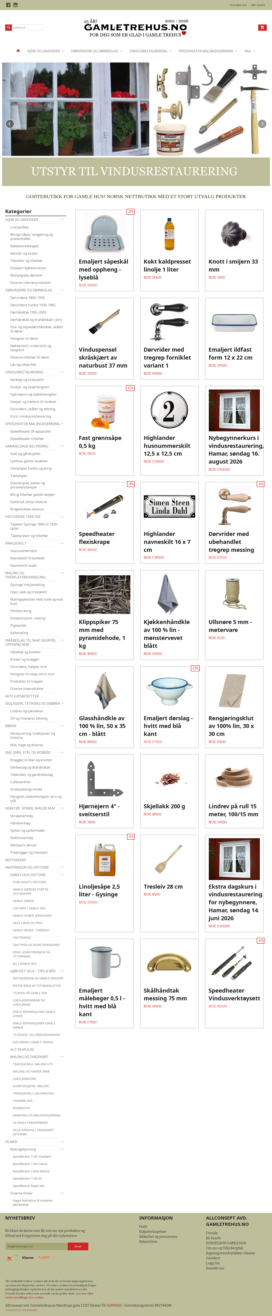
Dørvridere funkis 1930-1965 (32, 305)
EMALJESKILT (16, 543)
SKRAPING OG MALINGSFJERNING (37, 1115)
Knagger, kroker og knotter (31, 760)
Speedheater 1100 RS (27, 1178)
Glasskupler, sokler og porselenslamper (27, 485)
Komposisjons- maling (27, 618)
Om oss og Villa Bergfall (224, 1248)
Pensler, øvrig (20, 611)
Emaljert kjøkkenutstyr (28, 268)
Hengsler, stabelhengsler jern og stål (36, 798)
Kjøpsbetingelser (153, 1232)
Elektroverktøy (21, 837)
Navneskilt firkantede (27, 558)
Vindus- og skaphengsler (29, 387)
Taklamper (18, 475)
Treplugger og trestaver (29, 852)
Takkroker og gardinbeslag (31, 774)
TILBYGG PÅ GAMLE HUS (30, 993)
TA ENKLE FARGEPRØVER (30, 1123)
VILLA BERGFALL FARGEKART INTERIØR (33, 1132)
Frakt (143, 1227)
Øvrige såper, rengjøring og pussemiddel (31, 236)
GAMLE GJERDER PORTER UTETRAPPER (30, 891)
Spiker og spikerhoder (27, 830)
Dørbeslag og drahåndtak (30, 767)
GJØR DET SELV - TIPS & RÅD (33, 971)
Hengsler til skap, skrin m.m (32, 674)
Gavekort (213, 1258)
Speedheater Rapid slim (29, 1186)
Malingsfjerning (23, 1149)
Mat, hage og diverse (26, 745)
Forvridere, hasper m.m (28, 666)
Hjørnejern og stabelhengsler (33, 394)
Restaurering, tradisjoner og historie (32, 735)
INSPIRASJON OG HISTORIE (27, 867)
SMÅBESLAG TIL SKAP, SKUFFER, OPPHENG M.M (30, 642)
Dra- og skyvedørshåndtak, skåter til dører (36, 329)
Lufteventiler (20, 782)
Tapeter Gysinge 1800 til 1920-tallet (34, 526)
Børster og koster (24, 253)
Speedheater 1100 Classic (30, 1164)
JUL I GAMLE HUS (24, 964)
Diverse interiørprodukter (30, 282)
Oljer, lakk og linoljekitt (28, 592)
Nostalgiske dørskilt (26, 275)
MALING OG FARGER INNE (31, 1071)
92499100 (114, 1305)
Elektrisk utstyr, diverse (28, 502)
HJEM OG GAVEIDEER (43, 51)
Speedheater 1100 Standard (32, 1156)
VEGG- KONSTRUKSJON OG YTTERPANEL (31, 954)
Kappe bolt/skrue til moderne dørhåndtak (33, 1202)
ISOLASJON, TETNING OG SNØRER (32, 703)
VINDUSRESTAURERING (148, 51)
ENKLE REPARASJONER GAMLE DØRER (34, 1025)
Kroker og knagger (24, 659)
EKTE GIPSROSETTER (22, 696)
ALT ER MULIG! (22, 1049)
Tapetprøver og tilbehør (29, 535)
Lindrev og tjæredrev (26, 711)
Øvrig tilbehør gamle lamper (32, 494)
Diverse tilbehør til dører (30, 357)
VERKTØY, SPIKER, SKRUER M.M (30, 808)
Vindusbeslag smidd (26, 789)
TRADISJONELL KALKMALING (33, 1093)
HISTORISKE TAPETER (22, 516)
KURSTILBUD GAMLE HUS (226, 1243)
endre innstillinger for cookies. (25, 1297)
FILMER (11, 1141)
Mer (248, 51)
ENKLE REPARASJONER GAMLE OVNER (34, 1014)
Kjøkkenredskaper (24, 246)
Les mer (81, 1293)
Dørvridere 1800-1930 (27, 297)
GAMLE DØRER (23, 901)
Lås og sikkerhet (23, 364)
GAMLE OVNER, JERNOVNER (32, 915)
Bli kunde (213, 1238)
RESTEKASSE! (15, 860)
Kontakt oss (215, 1268)
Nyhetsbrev (148, 1242)
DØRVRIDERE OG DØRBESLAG (94, 51)
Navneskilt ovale (23, 565)
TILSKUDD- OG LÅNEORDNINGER (36, 1035)
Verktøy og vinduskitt (27, 379)
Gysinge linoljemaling (27, 584)
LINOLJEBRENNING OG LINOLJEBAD (29, 1002)
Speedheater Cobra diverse (31, 1171)
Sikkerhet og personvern (158, 1237)
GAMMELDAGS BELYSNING (26, 446)
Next (266, 123)
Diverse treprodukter (27, 688)
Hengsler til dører (24, 338)
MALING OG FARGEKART (29, 1057)
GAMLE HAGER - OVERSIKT (31, 930)
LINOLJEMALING (24, 1079)
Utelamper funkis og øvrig (30, 468)
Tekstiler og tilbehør (26, 260)
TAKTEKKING (22, 937)
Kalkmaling (19, 632)
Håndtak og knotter (25, 652)
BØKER (10, 726)
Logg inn (213, 1263)
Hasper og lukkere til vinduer (33, 401)
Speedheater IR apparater (30, 431)
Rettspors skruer (23, 845)
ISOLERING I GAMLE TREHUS (33, 1042)
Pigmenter (18, 625)
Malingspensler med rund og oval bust (36, 601)
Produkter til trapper (26, 681)
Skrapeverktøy (21, 816)
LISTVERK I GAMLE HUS (29, 908)
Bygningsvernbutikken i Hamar (230, 1253)
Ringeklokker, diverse (27, 509)
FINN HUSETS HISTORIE (29, 882)
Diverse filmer (21, 1193)
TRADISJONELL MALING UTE (33, 1064)
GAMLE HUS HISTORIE (28, 875)
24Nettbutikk (29, 1310)
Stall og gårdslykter (25, 453)
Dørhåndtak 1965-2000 (28, 312)
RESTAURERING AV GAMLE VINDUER (38, 978)
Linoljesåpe (19, 227)
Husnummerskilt (23, 550)
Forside (212, 1233)
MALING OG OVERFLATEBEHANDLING (25, 575)
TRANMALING (22, 1101)
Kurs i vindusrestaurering (30, 416)
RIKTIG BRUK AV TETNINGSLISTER (37, 986)
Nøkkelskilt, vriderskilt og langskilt (30, 347)
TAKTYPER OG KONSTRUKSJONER (36, 945)
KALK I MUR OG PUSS (27, 923)
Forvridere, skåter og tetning (32, 409)
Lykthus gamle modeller (29, 461)
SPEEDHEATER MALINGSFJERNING (206, 51)
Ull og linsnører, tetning (28, 718)
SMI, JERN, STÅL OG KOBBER (27, 752)
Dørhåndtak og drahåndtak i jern (36, 319)
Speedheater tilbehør (27, 438)
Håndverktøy (20, 823)
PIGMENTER (21, 1108)
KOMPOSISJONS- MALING (31, 1086)
